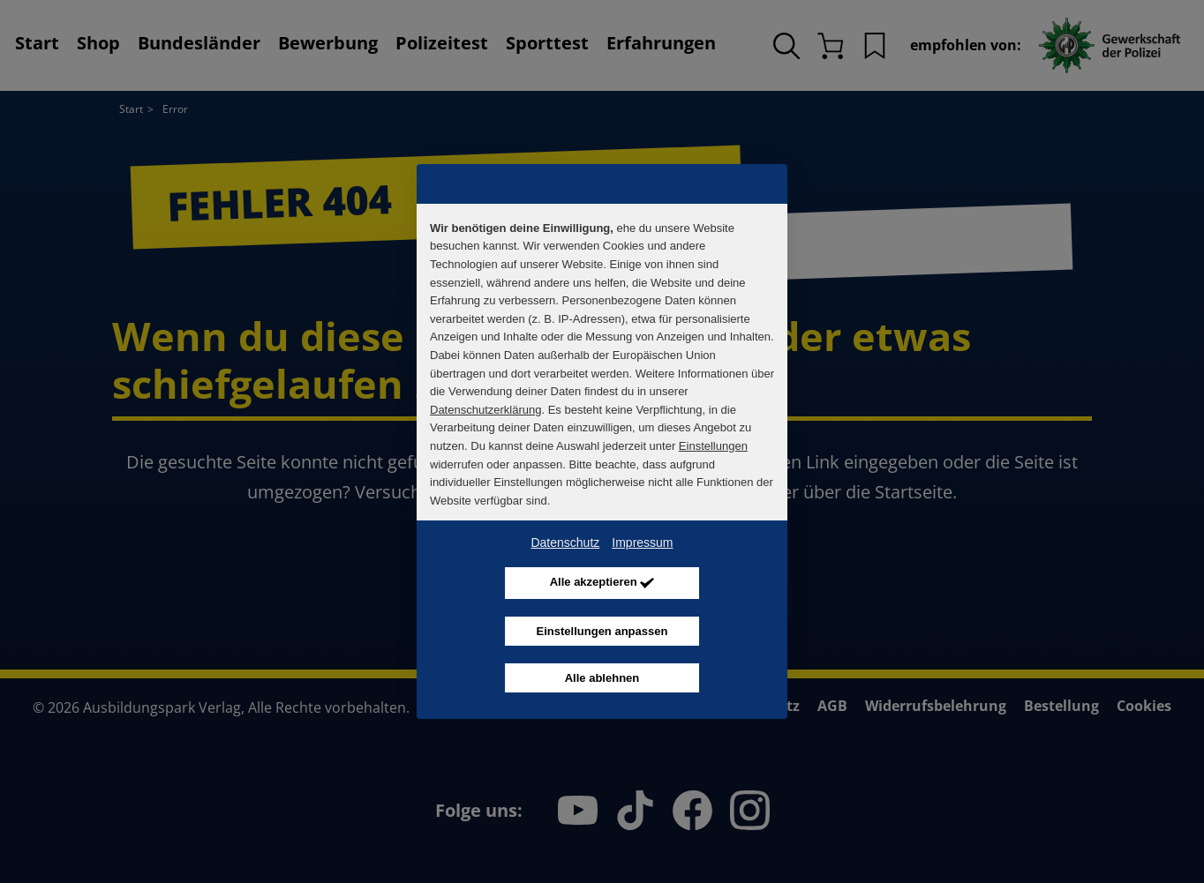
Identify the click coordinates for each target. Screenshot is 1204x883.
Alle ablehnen (602, 678)
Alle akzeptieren (602, 583)
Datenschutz (565, 542)
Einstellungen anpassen (602, 631)
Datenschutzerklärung (485, 409)
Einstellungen (713, 446)
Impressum (642, 542)
